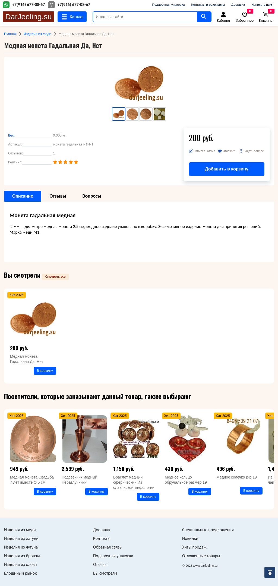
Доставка (238, 4)
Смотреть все (55, 276)
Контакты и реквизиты (208, 4)
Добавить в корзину (226, 169)
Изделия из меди (37, 33)
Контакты (101, 538)
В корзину (45, 370)
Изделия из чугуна (21, 547)
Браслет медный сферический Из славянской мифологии (133, 482)
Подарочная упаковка (168, 4)
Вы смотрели (105, 573)
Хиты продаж (194, 547)
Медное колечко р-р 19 (236, 477)
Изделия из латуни (21, 538)
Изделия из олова (20, 564)
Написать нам (261, 4)
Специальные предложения (208, 529)
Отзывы (100, 564)
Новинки (190, 538)
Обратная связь (107, 547)
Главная (10, 33)
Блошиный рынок (20, 573)
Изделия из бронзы (22, 555)
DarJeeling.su (28, 16)
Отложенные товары (201, 555)
